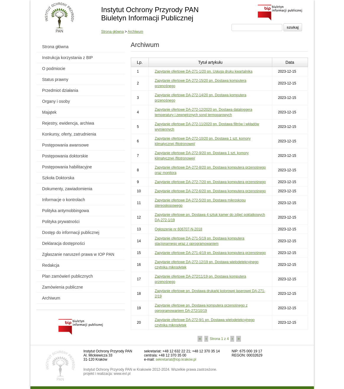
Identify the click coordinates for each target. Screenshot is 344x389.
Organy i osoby (56, 101)
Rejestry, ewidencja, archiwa (68, 123)
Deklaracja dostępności (63, 243)
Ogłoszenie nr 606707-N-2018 (178, 229)
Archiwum (135, 32)
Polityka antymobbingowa (65, 210)
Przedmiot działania (60, 90)
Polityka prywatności (61, 221)
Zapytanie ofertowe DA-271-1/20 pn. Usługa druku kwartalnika (203, 71)
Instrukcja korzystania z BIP (67, 57)
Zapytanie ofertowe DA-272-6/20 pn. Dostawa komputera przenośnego (210, 191)
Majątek (49, 112)
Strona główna (112, 32)
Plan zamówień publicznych (67, 276)
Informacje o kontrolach (63, 199)
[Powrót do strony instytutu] (59, 18)
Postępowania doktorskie (65, 156)
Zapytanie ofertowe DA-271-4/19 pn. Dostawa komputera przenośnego (210, 253)
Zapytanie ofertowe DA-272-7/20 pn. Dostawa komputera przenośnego (210, 182)
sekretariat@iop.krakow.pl (176, 359)
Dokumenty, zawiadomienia (67, 188)
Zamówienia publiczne (62, 287)
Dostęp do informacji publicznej (71, 232)
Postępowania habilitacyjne (67, 167)
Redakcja (50, 265)
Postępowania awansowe (65, 145)
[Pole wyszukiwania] (256, 27)
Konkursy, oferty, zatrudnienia (69, 134)
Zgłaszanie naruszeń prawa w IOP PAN (78, 254)
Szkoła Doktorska (58, 177)
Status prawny (55, 79)
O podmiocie (54, 68)
